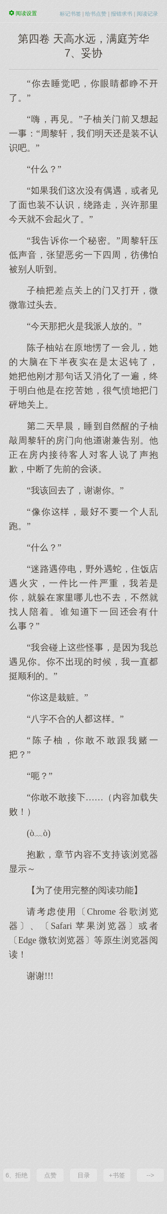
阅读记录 (147, 14)
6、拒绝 (17, 1175)
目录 (83, 1175)
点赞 (50, 1175)
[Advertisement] (83, 1074)
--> (151, 1175)
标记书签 (70, 14)
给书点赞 (95, 14)
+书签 (117, 1175)
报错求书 (121, 14)
